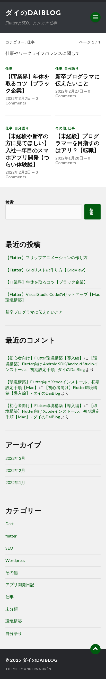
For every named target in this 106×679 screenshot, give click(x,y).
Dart (9, 523)
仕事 (9, 68)
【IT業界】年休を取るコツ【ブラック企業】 (27, 83)
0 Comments (21, 100)
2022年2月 (15, 470)
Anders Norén (37, 669)
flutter (11, 535)
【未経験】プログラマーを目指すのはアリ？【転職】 (77, 143)
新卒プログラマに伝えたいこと (77, 80)
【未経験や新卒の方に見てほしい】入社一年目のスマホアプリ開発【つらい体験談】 (27, 150)
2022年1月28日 (69, 158)
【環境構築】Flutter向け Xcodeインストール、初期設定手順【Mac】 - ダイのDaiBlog (52, 411)
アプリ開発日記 (19, 584)
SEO (9, 547)
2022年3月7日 (18, 98)
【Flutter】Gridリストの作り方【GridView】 (46, 269)
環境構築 (13, 621)
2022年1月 (15, 482)
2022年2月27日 (69, 91)
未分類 (11, 608)
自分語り (71, 68)
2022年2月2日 (18, 172)
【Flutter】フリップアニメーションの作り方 (46, 257)
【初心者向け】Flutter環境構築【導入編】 (44, 357)
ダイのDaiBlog (33, 12)
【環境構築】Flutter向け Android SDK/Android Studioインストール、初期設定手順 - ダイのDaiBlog (51, 363)
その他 (60, 128)
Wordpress (15, 560)
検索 (9, 202)
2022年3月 (15, 458)
